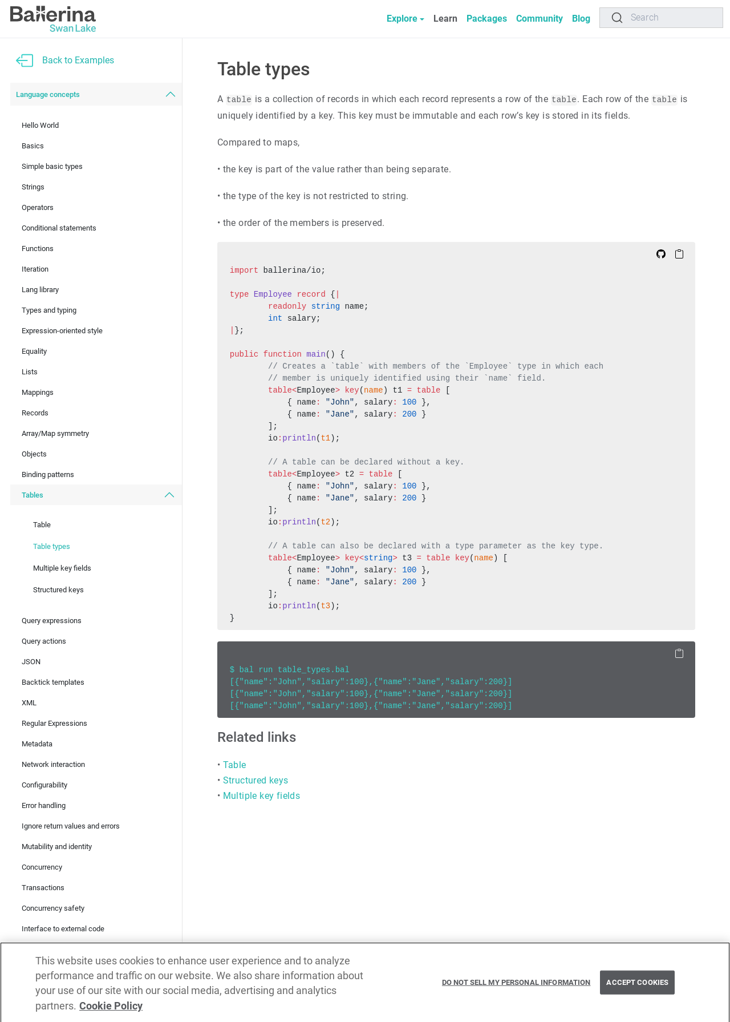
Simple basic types (52, 166)
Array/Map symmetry (55, 433)
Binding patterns (48, 474)
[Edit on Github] (661, 253)
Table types (51, 546)
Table (42, 524)
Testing (34, 949)
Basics (33, 146)
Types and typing (49, 310)
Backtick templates (53, 682)
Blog (581, 18)
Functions (38, 248)
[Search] (661, 17)
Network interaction (53, 764)
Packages (487, 18)
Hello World (40, 125)
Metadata (37, 744)
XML (29, 702)
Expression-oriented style (62, 330)
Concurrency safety (53, 908)
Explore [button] (402, 18)
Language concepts (48, 94)
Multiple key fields (62, 568)
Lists (30, 371)
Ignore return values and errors (71, 826)
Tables (32, 495)
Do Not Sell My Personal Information (516, 992)
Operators (38, 207)
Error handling (44, 805)
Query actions (44, 641)
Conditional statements (59, 228)
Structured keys (58, 589)
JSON (31, 661)
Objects (34, 454)
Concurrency (42, 867)
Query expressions (52, 620)
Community (539, 18)
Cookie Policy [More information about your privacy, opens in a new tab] (111, 1015)
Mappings (38, 392)
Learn (445, 18)
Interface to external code (63, 928)
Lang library (40, 289)
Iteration (35, 269)
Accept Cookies (637, 992)
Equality (34, 351)
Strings (33, 187)
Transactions (43, 887)
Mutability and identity (57, 846)
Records (35, 413)
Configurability (44, 785)
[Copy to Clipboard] (679, 253)
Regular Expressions (54, 723)
